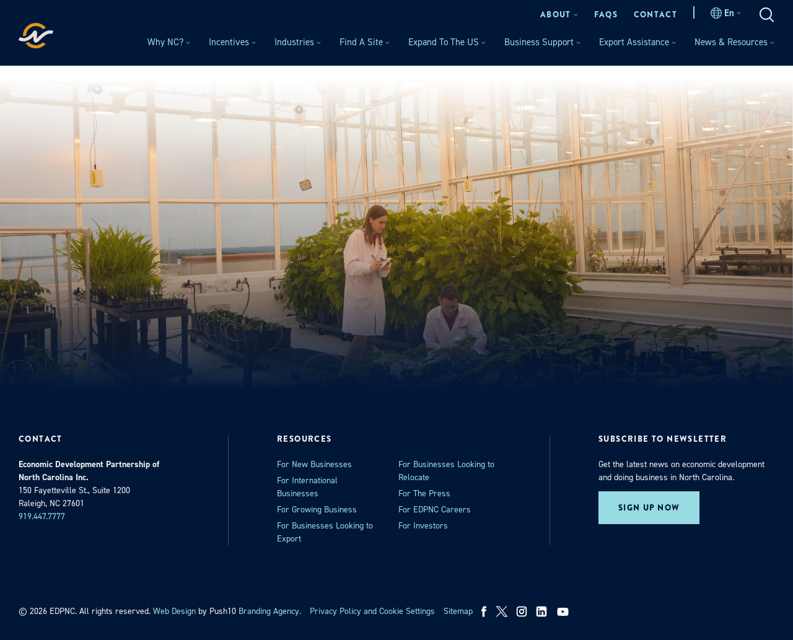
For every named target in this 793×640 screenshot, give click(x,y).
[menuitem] (559, 14)
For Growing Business (317, 509)
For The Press (424, 493)
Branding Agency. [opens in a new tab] (270, 611)
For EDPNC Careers (434, 509)
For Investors (423, 526)
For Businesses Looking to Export (325, 532)
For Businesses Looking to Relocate (446, 470)
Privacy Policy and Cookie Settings (372, 611)
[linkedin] (541, 611)
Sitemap (458, 611)
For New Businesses (314, 464)
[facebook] (484, 611)
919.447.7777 (42, 516)
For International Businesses (307, 487)
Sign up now (649, 508)
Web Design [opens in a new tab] (174, 611)
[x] (502, 611)
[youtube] (564, 611)
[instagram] (521, 611)
